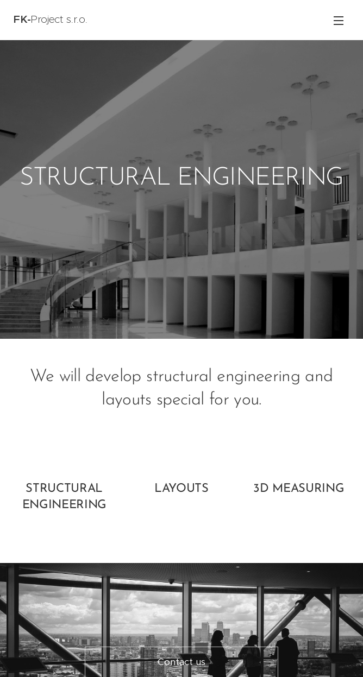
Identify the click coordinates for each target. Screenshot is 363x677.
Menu (338, 20)
